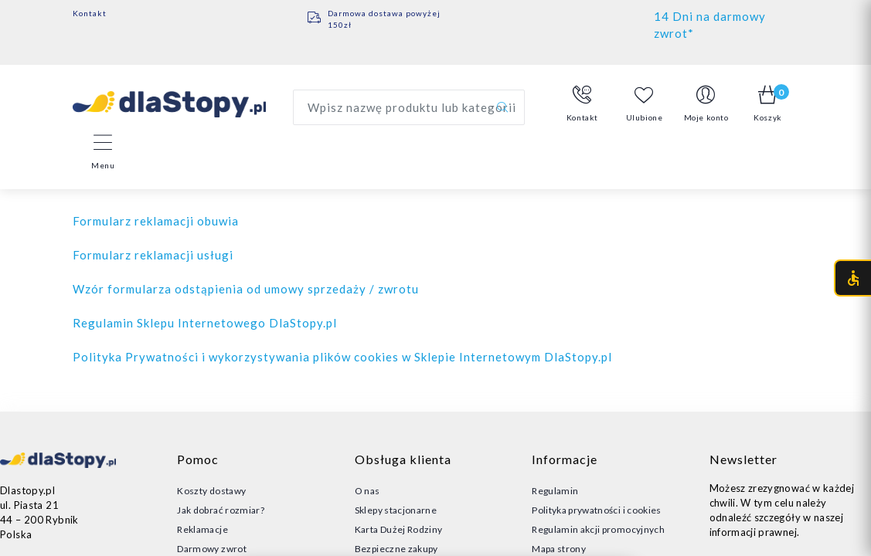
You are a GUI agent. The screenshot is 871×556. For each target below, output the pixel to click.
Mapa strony (559, 548)
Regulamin (555, 491)
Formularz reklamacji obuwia (156, 221)
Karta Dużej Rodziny (399, 529)
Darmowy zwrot (212, 548)
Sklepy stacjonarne (396, 510)
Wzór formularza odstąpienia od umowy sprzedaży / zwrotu (246, 289)
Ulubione (644, 104)
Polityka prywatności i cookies (597, 510)
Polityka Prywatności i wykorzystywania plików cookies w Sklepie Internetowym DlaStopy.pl (342, 357)
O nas (367, 491)
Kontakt (90, 13)
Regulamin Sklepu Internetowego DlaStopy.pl (205, 323)
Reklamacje (202, 529)
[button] (583, 104)
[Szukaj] (502, 107)
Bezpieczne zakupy (396, 548)
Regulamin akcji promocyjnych (598, 529)
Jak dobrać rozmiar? (220, 510)
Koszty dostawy (211, 491)
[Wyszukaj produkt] (409, 107)
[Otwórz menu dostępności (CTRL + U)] (852, 278)
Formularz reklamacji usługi (153, 255)
